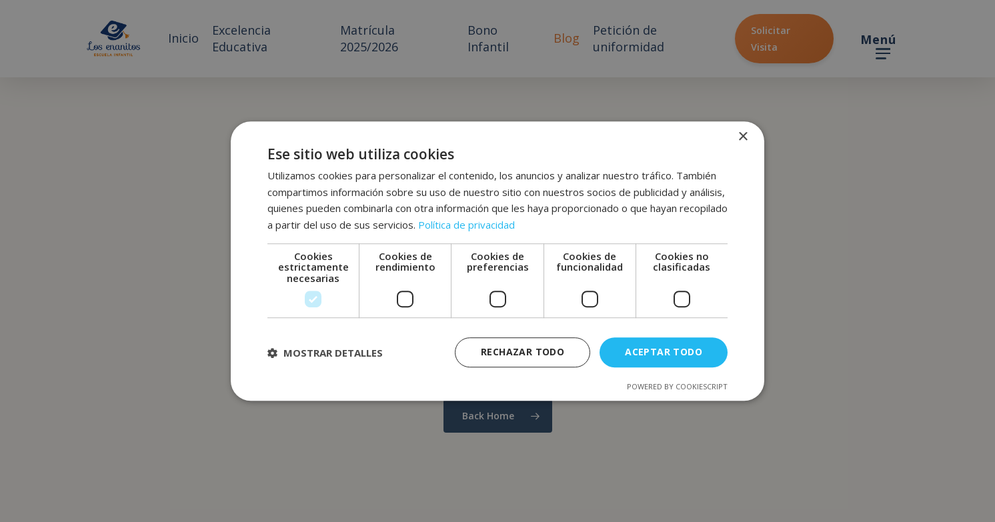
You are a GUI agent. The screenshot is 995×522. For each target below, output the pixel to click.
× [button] (743, 137)
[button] (325, 353)
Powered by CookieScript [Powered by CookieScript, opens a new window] (677, 386)
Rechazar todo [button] (522, 352)
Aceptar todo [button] (663, 352)
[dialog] (497, 261)
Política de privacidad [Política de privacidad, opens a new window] (466, 224)
